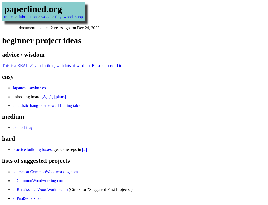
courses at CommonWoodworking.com (45, 172)
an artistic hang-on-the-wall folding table (47, 105)
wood (46, 17)
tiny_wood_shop (69, 17)
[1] (50, 96)
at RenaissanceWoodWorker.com (40, 189)
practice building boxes (32, 149)
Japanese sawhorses (29, 88)
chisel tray (24, 127)
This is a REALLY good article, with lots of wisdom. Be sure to (61, 65)
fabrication (28, 17)
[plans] (60, 96)
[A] (44, 96)
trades (9, 17)
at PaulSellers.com (28, 198)
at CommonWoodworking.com (38, 180)
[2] (84, 149)
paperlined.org (33, 9)
